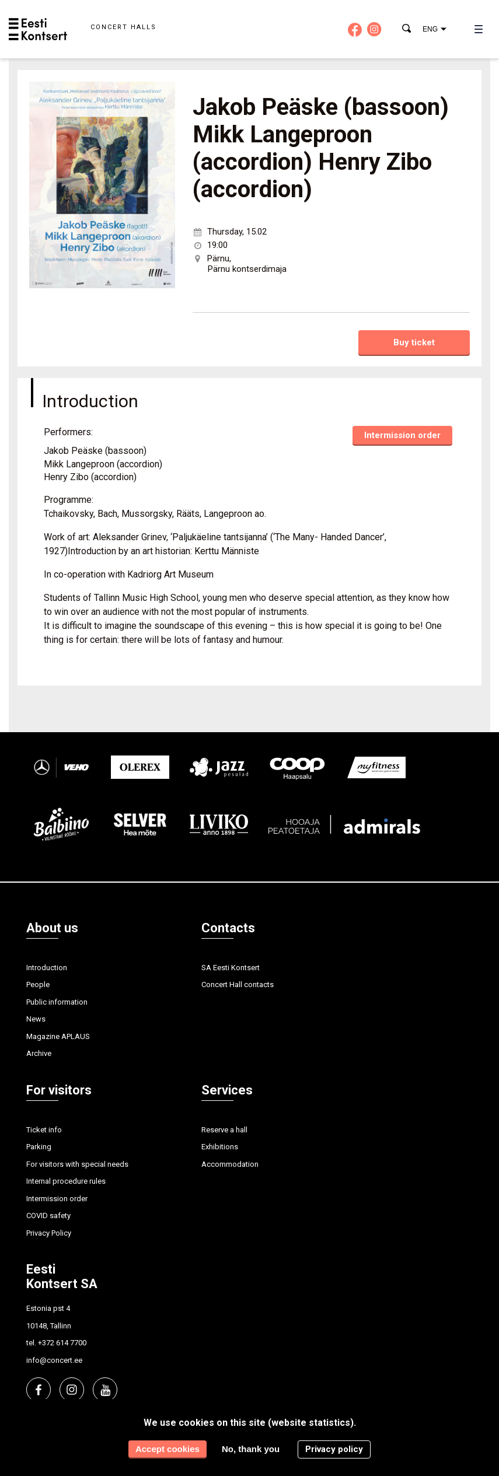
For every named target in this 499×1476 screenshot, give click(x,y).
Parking (38, 1146)
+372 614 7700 (62, 1342)
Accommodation (230, 1164)
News (36, 1019)
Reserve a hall (224, 1129)
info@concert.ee (54, 1360)
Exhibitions (219, 1146)
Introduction (46, 967)
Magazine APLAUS (58, 1036)
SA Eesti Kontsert (230, 967)
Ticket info (44, 1129)
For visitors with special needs (77, 1164)
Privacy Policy (48, 1233)
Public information (57, 1002)
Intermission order (402, 435)
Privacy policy (334, 1449)
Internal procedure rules (66, 1181)
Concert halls (123, 27)
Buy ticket (414, 342)
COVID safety (48, 1215)
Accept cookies (167, 1449)
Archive (38, 1053)
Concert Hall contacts (237, 984)
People (38, 984)
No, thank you (251, 1449)
